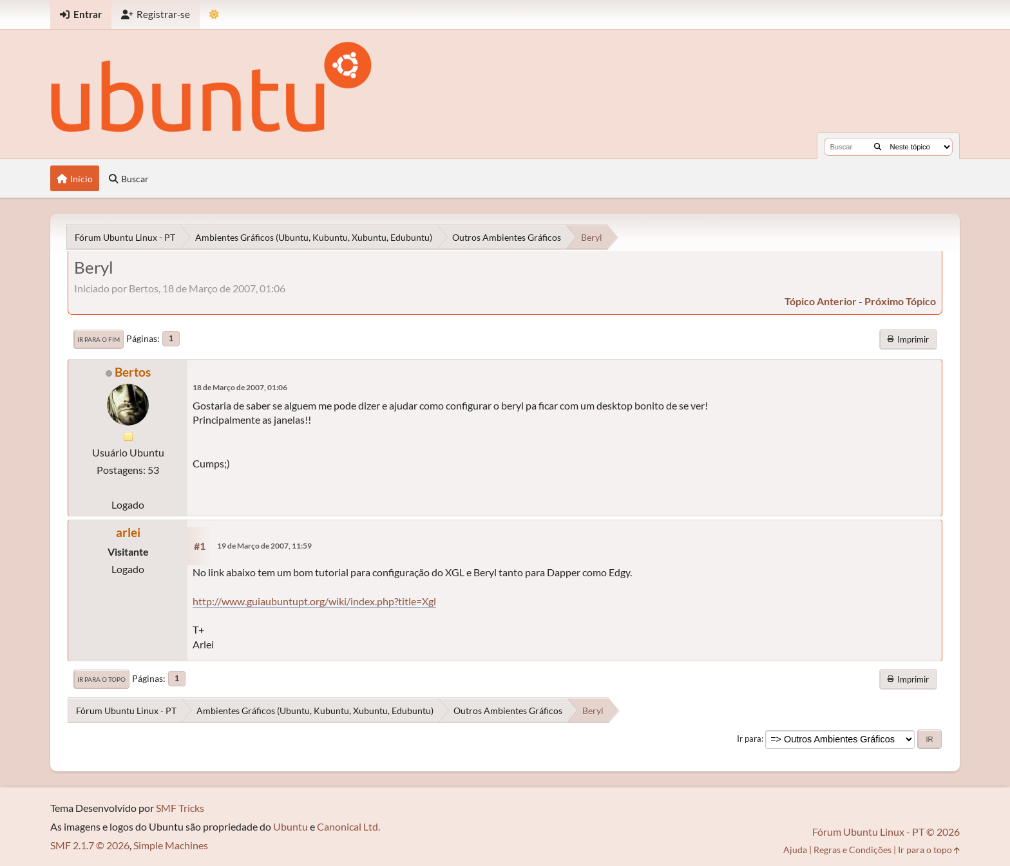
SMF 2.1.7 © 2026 (89, 845)
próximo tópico (900, 301)
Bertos (133, 371)
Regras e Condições (852, 849)
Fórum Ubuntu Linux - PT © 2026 (886, 831)
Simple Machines (170, 845)
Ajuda (795, 849)
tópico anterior (821, 301)
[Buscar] (878, 147)
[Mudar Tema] (214, 14)
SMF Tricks (180, 808)
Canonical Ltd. (348, 826)
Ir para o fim (98, 339)
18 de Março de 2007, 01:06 (240, 387)
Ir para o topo (101, 679)
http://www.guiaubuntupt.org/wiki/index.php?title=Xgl (314, 601)
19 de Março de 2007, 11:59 (264, 545)
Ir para (749, 738)
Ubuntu (290, 826)
